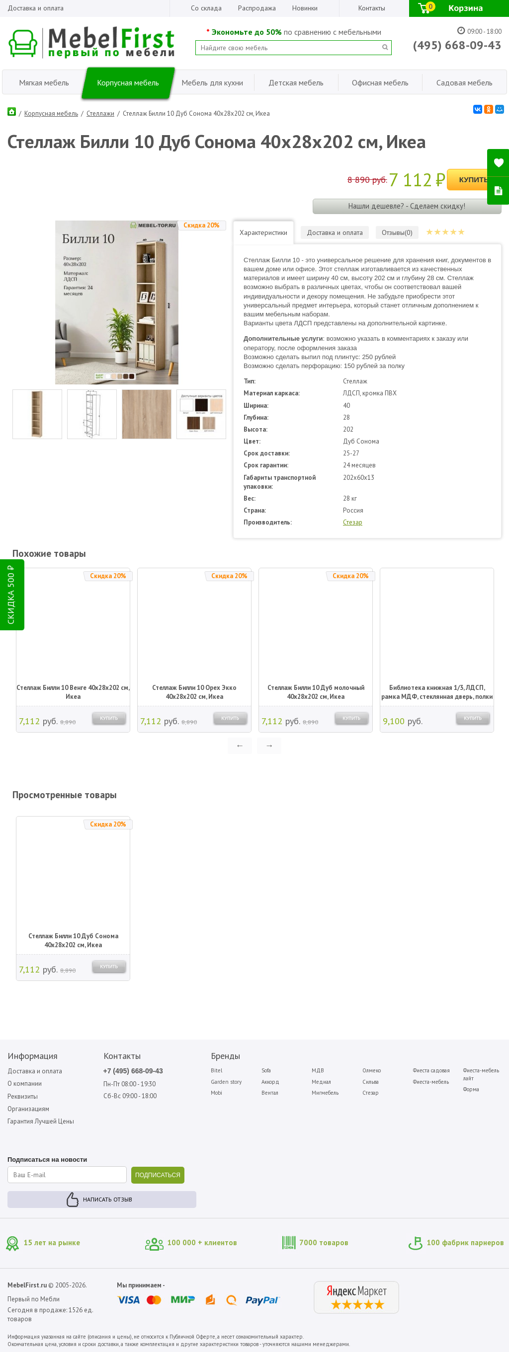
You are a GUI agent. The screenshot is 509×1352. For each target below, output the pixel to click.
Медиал (321, 1081)
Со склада (206, 7)
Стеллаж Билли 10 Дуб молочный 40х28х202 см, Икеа (315, 692)
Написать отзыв (107, 1199)
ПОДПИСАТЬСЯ (157, 1175)
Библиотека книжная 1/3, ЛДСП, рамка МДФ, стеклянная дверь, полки (437, 692)
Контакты (371, 7)
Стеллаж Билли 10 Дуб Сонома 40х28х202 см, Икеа (73, 940)
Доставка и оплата (35, 7)
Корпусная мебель (51, 113)
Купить (474, 179)
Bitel (216, 1070)
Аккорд (270, 1081)
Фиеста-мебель (431, 1081)
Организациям (28, 1109)
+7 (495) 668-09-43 (133, 1071)
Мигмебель (325, 1092)
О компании (24, 1083)
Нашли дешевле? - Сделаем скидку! (406, 206)
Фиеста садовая (431, 1070)
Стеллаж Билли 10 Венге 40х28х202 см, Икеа (73, 692)
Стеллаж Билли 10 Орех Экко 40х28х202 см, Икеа (194, 692)
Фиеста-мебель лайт (481, 1074)
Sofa (266, 1070)
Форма (471, 1089)
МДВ (318, 1070)
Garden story (226, 1081)
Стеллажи (100, 113)
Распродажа (257, 7)
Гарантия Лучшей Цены (40, 1121)
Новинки (305, 7)
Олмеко (371, 1070)
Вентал (269, 1092)
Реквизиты (22, 1096)
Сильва (370, 1081)
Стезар (352, 522)
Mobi (216, 1092)
